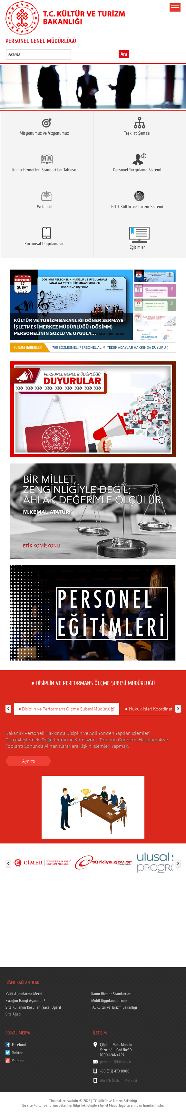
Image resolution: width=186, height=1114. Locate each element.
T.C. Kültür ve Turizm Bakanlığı (114, 1007)
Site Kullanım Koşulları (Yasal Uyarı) (33, 1007)
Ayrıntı (28, 761)
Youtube (18, 1061)
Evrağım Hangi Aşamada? (25, 1000)
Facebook (19, 1045)
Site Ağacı (13, 1014)
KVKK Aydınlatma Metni (23, 994)
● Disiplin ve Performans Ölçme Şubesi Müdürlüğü (66, 709)
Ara (124, 54)
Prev (7, 89)
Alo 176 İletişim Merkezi (118, 1080)
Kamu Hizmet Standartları (111, 994)
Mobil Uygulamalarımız (109, 1000)
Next (179, 89)
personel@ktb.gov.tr (116, 1062)
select (72, 54)
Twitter (17, 1053)
